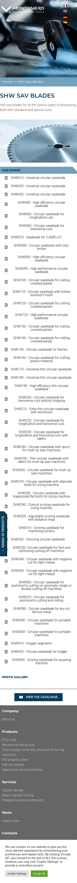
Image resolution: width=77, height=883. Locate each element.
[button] (67, 30)
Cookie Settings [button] (17, 873)
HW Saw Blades (31, 82)
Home (7, 82)
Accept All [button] (39, 873)
